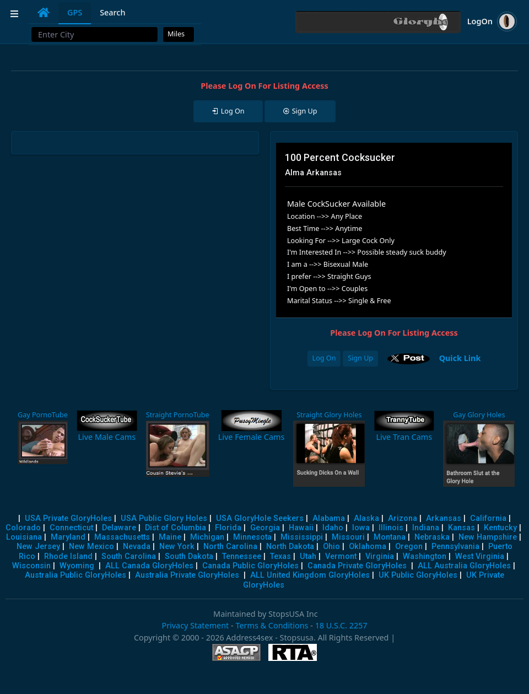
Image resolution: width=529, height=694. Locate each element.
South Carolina (128, 556)
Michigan (207, 537)
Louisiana (24, 537)
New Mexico (91, 546)
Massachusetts (122, 537)
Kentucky (500, 527)
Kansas (461, 527)
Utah (308, 556)
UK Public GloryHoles (418, 575)
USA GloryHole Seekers (260, 518)
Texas (280, 556)
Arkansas (443, 518)
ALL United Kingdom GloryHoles (310, 575)
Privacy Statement (195, 625)
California (488, 518)
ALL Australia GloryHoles (464, 566)
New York (177, 546)
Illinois (391, 527)
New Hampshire (487, 537)
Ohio (331, 546)
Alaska (366, 518)
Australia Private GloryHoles (187, 575)
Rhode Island (68, 556)
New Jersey (38, 546)
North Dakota (290, 546)
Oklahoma (367, 546)
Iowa (361, 527)
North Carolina (230, 546)
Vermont (341, 556)
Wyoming (77, 566)
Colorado (23, 527)
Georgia (265, 527)
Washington (424, 556)
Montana (390, 537)
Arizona (402, 518)
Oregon (409, 546)
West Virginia (479, 556)
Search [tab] (112, 12)
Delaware (119, 527)
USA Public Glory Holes (164, 518)
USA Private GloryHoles (68, 518)
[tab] (43, 12)
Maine (170, 537)
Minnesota (252, 537)
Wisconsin (31, 566)
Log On (324, 358)
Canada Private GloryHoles (357, 566)
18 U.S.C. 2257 (341, 625)
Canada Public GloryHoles (250, 566)
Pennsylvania (455, 546)
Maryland (68, 537)
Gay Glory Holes (479, 414)
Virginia (379, 556)
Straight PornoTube (177, 414)
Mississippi (301, 537)
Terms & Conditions (271, 625)
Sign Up (360, 358)
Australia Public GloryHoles (75, 575)
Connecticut (71, 527)
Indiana (425, 527)
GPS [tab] (74, 12)
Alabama (328, 518)
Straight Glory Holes (328, 414)
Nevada (136, 546)
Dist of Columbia (175, 527)
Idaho (332, 527)
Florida (228, 527)
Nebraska (432, 537)
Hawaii (301, 527)
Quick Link (460, 357)
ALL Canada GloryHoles (149, 566)
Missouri (348, 537)
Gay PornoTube (43, 414)
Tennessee (241, 556)
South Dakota (189, 556)
